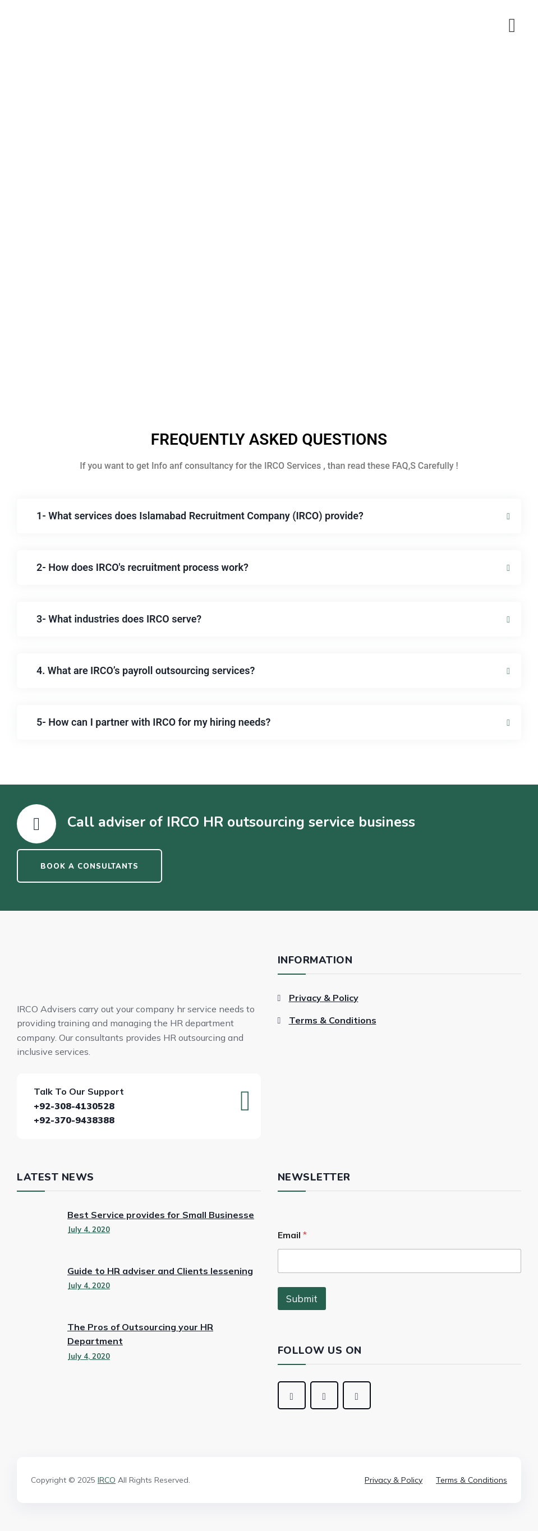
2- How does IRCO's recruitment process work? (142, 567)
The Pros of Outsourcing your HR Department (140, 1334)
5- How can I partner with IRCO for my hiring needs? (153, 722)
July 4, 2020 (88, 1229)
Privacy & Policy (323, 997)
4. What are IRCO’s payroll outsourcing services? (145, 670)
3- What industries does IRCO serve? (118, 619)
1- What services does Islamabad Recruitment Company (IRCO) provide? (200, 516)
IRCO (107, 1480)
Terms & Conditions (332, 1020)
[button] (269, 516)
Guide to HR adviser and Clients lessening (160, 1270)
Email (292, 1235)
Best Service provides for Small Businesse (160, 1214)
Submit (302, 1298)
